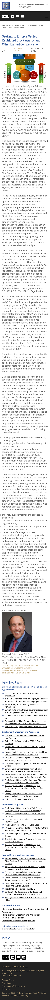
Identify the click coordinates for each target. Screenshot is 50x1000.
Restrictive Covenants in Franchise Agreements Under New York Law (25, 840)
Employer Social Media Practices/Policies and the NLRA (26, 898)
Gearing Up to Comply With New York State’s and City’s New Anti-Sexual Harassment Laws (26, 873)
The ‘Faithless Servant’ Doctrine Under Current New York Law (24, 736)
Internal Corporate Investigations (19, 920)
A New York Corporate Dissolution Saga (22, 825)
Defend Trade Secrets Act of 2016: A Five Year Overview (25, 742)
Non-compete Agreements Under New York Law (26, 726)
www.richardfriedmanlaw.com (17, 668)
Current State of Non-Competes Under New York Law (26, 716)
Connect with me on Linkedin (16, 673)
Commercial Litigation (13, 917)
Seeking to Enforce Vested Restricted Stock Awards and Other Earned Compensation (23, 794)
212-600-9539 (25, 7)
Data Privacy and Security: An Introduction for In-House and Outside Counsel (26, 884)
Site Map (6, 989)
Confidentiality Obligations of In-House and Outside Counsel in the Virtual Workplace (23, 893)
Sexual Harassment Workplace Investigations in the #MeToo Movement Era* (25, 878)
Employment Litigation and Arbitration (21, 915)
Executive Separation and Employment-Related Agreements (25, 910)
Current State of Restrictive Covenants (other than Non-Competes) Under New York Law (26, 711)
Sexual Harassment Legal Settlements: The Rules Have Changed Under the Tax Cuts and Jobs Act (26, 775)
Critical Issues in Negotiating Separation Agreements (22, 694)
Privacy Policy (8, 980)
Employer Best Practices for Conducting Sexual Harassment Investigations (25, 867)
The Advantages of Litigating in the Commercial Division (25, 764)
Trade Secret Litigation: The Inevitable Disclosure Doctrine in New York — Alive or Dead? (26, 781)
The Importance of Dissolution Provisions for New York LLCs (24, 820)
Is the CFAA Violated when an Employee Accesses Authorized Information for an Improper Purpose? (26, 700)
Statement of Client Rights (13, 986)
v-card (5, 16)
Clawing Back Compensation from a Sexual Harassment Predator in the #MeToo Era (23, 770)
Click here (6, 929)
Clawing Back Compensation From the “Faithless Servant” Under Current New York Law (26, 753)
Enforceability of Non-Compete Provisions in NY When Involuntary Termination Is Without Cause (25, 722)
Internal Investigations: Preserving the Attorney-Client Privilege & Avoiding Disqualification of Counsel (25, 861)
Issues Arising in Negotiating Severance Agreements (22, 705)
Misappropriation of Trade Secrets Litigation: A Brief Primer (25, 747)
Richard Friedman (18, 49)
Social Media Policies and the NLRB (20, 889)
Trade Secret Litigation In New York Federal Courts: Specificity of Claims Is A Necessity (23, 809)
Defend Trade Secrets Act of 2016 (19, 799)
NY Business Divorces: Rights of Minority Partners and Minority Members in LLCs (26, 759)
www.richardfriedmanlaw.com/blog (19, 670)
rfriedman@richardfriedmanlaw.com (33, 4)
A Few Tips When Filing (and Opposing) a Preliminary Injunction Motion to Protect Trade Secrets (25, 788)
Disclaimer (6, 983)
